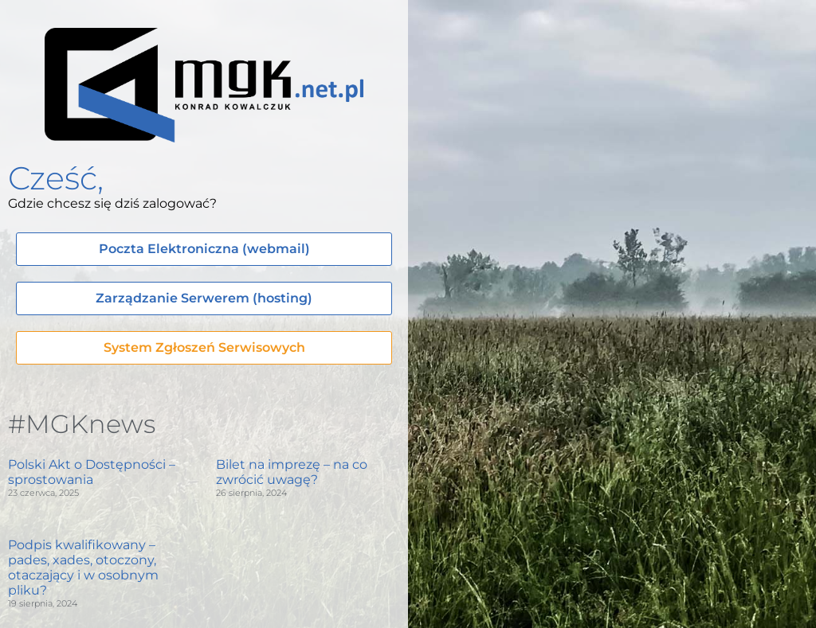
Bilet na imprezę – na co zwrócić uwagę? (291, 472)
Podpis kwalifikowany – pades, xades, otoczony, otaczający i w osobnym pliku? (83, 568)
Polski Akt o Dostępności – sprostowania (91, 472)
